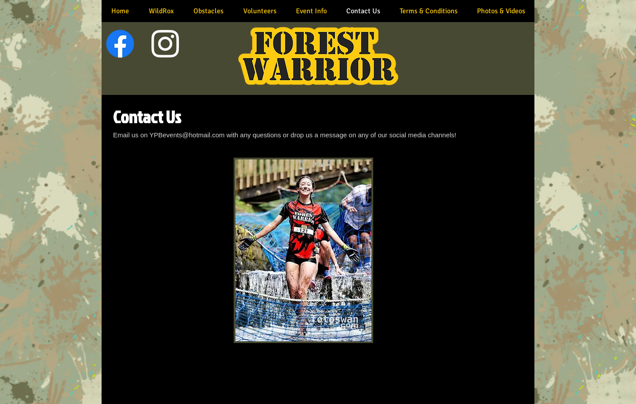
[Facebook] (120, 43)
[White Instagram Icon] (165, 43)
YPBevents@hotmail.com (186, 135)
